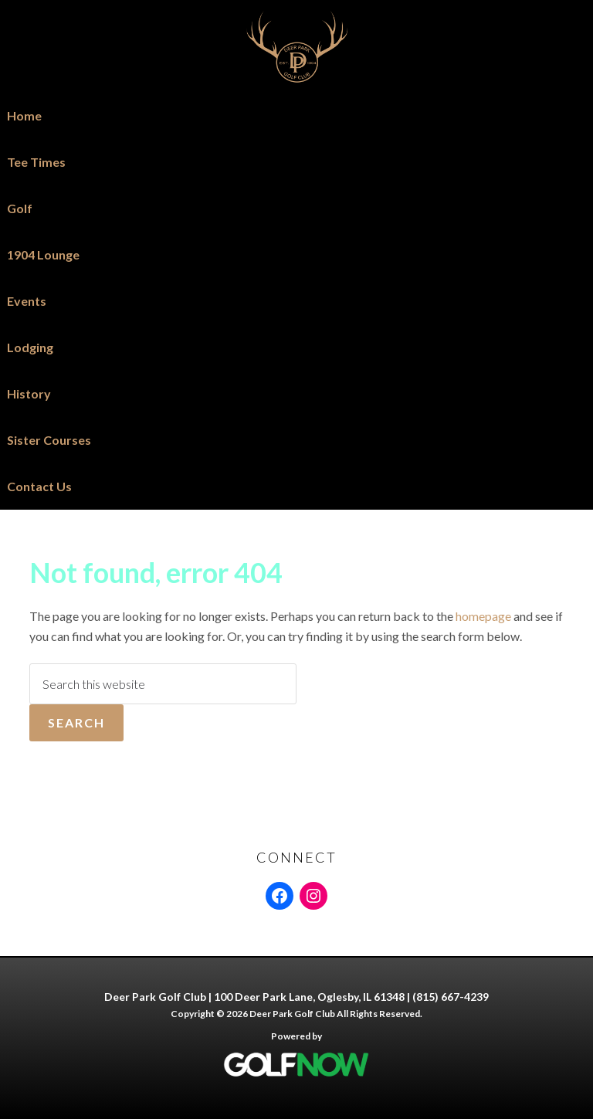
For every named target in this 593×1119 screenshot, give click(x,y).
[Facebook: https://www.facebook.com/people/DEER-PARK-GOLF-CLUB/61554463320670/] (279, 896)
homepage (483, 616)
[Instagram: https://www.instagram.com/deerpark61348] (313, 896)
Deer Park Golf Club (296, 46)
